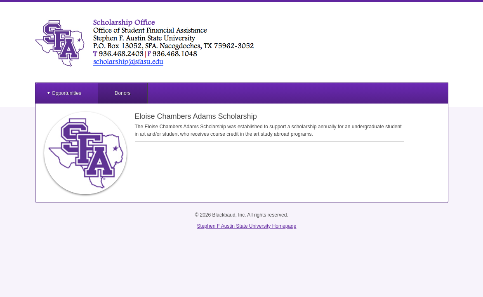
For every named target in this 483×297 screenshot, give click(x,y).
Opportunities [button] (66, 93)
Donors (123, 93)
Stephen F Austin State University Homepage (247, 226)
